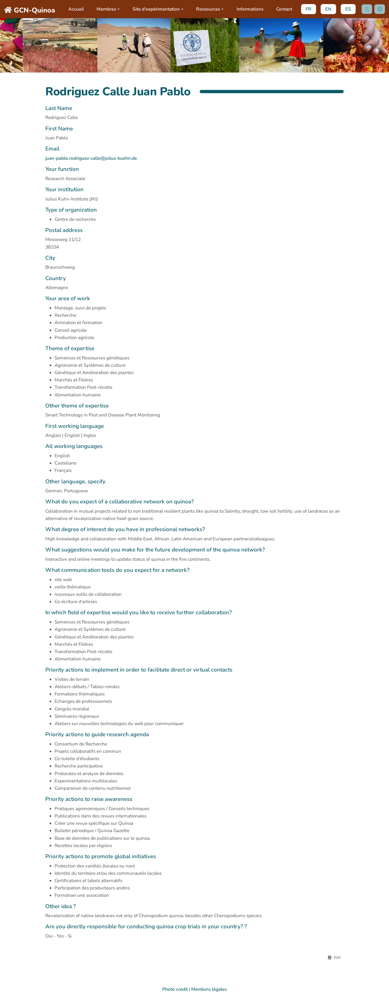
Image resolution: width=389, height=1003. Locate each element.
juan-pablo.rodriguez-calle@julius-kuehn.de (91, 158)
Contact (283, 9)
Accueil (74, 9)
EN (327, 9)
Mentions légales (209, 990)
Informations (248, 9)
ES (347, 9)
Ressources (208, 9)
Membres (107, 9)
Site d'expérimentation (156, 9)
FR (307, 9)
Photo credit (175, 990)
